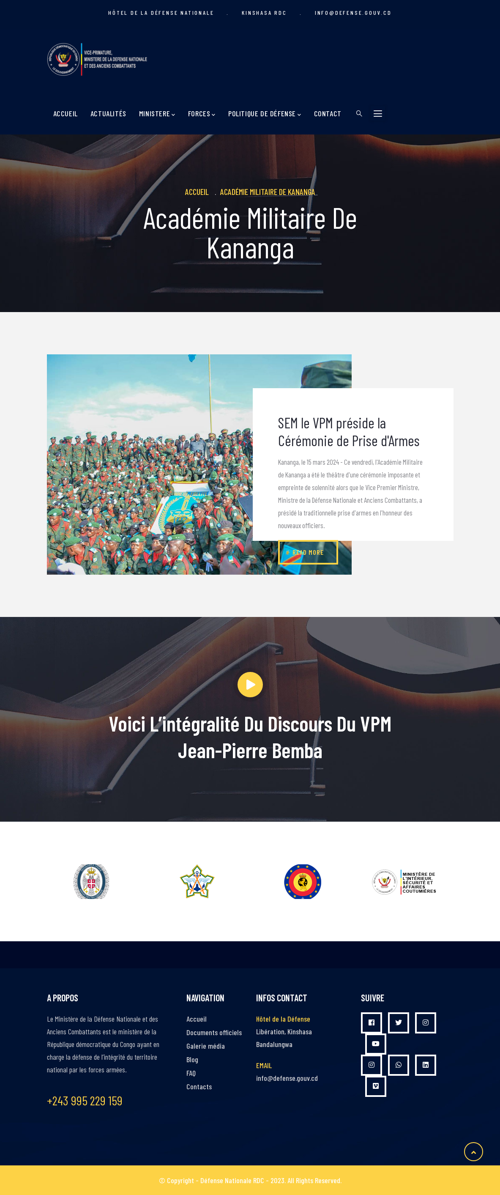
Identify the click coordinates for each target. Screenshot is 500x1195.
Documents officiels (214, 1032)
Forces (202, 114)
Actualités (108, 113)
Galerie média (205, 1045)
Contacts (199, 1086)
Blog (192, 1059)
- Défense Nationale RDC (230, 1180)
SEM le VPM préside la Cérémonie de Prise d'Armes (349, 431)
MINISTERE (157, 114)
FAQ (191, 1072)
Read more (308, 552)
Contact (328, 113)
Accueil (65, 113)
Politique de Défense (264, 114)
